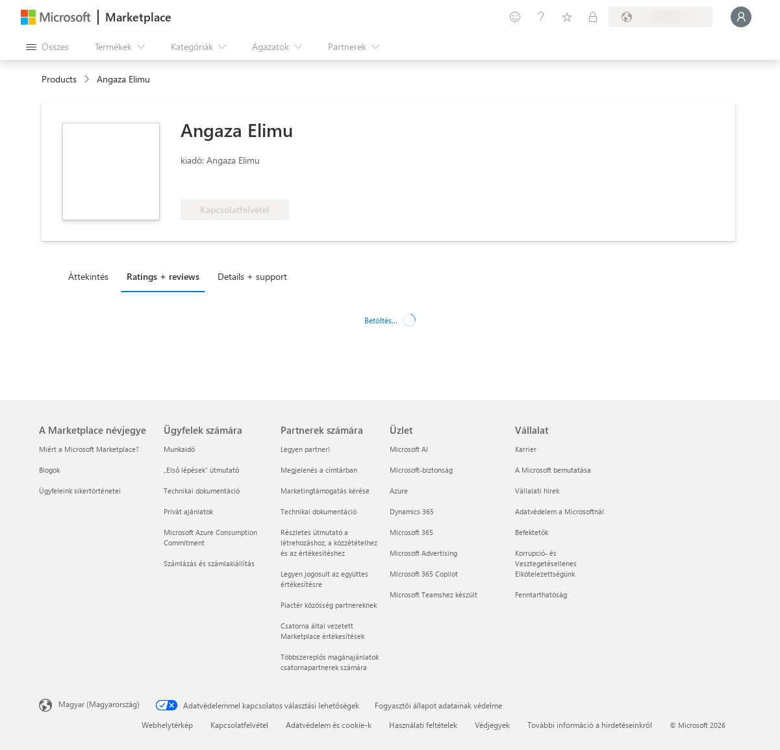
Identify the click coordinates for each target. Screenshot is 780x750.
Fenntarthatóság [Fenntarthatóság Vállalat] (541, 594)
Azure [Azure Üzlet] (399, 490)
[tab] (91, 276)
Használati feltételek (423, 724)
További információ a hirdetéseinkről (589, 724)
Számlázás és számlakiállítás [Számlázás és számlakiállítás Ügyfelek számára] (209, 563)
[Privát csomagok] (593, 17)
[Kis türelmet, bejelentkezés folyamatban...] (741, 16)
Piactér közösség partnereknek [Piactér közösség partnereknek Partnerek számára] (329, 605)
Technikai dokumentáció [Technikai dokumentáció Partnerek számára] (319, 511)
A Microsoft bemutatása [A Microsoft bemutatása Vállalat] (553, 470)
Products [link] (59, 79)
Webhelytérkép (167, 724)
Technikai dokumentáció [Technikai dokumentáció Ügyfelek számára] (202, 490)
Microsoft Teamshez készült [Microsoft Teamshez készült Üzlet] (433, 594)
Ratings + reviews (163, 276)
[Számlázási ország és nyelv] (660, 16)
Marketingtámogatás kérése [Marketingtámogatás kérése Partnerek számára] (325, 490)
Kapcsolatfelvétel (239, 724)
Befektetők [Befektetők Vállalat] (531, 532)
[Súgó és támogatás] (541, 17)
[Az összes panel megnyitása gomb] (47, 47)
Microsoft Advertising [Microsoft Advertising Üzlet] (423, 553)
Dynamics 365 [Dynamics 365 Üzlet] (412, 511)
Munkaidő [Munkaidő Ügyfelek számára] (179, 449)
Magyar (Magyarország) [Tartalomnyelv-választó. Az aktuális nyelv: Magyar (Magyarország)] (99, 704)
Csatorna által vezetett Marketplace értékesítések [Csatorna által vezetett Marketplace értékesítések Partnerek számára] (322, 631)
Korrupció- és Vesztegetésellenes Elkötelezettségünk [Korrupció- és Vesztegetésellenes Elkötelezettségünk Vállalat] (546, 563)
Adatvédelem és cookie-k (328, 724)
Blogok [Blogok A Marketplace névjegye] (49, 470)
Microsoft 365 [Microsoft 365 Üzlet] (411, 532)
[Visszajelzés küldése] (515, 17)
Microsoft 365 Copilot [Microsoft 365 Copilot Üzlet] (424, 574)
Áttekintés (88, 276)
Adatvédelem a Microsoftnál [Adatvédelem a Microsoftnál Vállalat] (559, 511)
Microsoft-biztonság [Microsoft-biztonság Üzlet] (421, 470)
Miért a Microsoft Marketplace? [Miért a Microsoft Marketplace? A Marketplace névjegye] (89, 449)
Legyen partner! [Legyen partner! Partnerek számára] (305, 449)
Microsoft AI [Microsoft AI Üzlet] (409, 449)
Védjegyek (492, 724)
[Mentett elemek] (567, 17)
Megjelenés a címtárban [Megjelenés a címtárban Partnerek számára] (319, 470)
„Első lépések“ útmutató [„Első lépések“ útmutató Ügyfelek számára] (201, 470)
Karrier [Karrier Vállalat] (525, 449)
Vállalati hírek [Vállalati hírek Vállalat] (537, 490)
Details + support (252, 276)
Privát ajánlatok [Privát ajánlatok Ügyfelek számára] (188, 511)
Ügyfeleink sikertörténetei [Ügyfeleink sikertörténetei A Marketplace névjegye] (80, 490)
